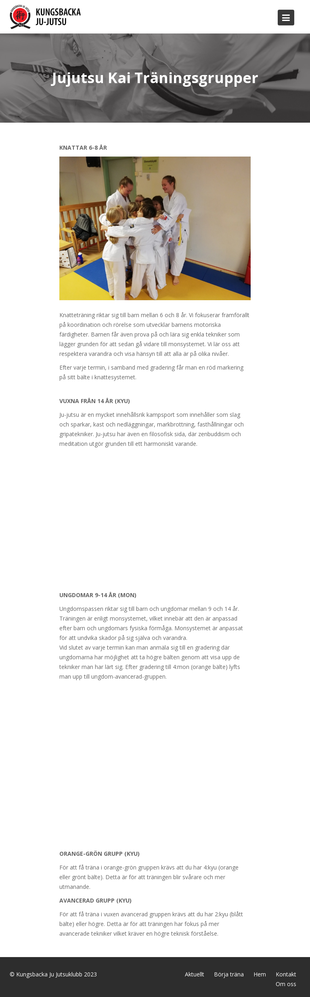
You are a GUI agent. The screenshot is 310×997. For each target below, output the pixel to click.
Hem (259, 974)
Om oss (286, 984)
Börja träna (229, 974)
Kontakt (286, 974)
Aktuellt (194, 974)
